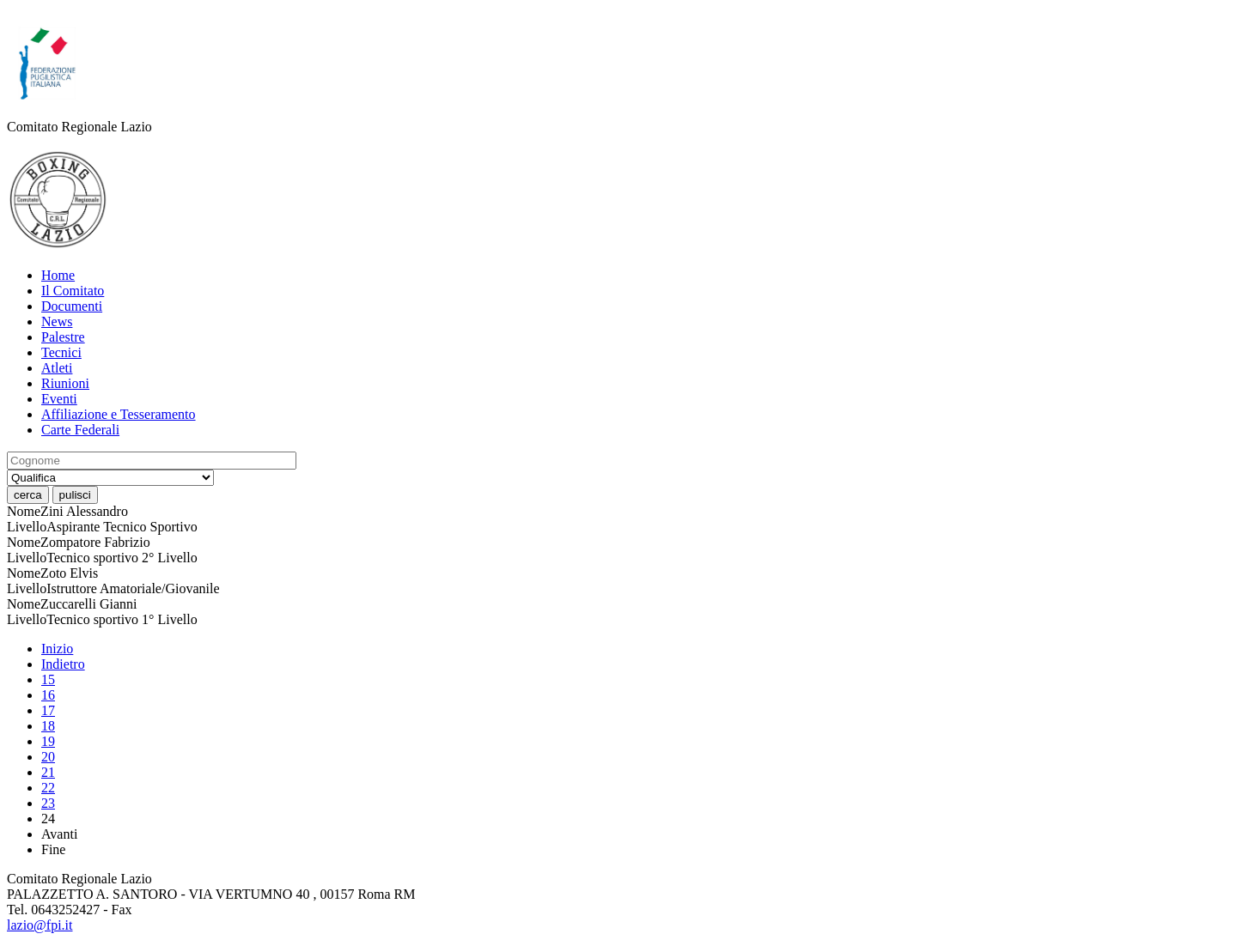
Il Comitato (72, 290)
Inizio (57, 648)
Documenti (71, 306)
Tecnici (61, 352)
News (56, 321)
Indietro (63, 664)
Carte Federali (80, 429)
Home (58, 275)
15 (48, 679)
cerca (28, 494)
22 (48, 787)
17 (48, 710)
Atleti (56, 368)
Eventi (59, 398)
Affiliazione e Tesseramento (118, 414)
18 (48, 726)
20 (48, 756)
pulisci (75, 494)
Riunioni (65, 383)
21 (48, 772)
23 (48, 803)
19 (48, 741)
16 (48, 695)
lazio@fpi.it (40, 925)
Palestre (63, 337)
